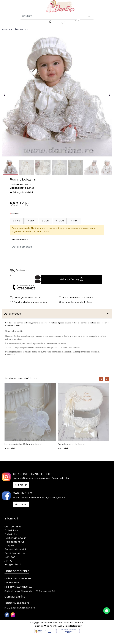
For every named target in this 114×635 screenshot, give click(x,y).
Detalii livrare (12, 530)
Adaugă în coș (71, 279)
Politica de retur (14, 542)
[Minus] (38, 278)
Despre (9, 545)
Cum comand (13, 526)
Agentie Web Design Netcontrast (66, 626)
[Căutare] (89, 16)
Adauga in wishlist (21, 192)
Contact (10, 557)
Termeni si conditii (15, 549)
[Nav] (101, 379)
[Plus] (38, 282)
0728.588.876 (26, 288)
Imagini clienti (13, 564)
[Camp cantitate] (24, 279)
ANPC (8, 561)
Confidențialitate (15, 553)
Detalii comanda (19, 240)
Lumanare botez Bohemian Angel (23, 444)
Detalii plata (12, 534)
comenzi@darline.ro (23, 608)
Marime (15, 214)
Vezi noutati (21, 485)
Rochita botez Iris (18, 29)
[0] (75, 22)
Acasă (5, 29)
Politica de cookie (15, 538)
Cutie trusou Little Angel (71, 444)
